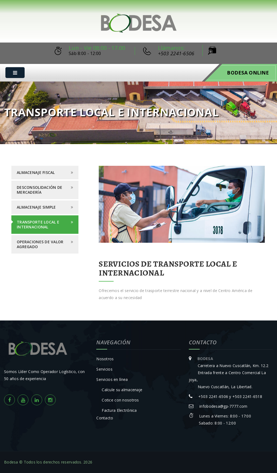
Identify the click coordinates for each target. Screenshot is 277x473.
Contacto (104, 417)
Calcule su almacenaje (122, 389)
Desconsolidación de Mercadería (39, 190)
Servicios (104, 369)
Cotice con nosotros (120, 400)
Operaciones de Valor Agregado (40, 244)
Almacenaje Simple (36, 207)
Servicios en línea (112, 379)
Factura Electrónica (119, 410)
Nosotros (105, 358)
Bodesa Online (248, 72)
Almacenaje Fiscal (36, 172)
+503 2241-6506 (176, 53)
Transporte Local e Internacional (38, 224)
